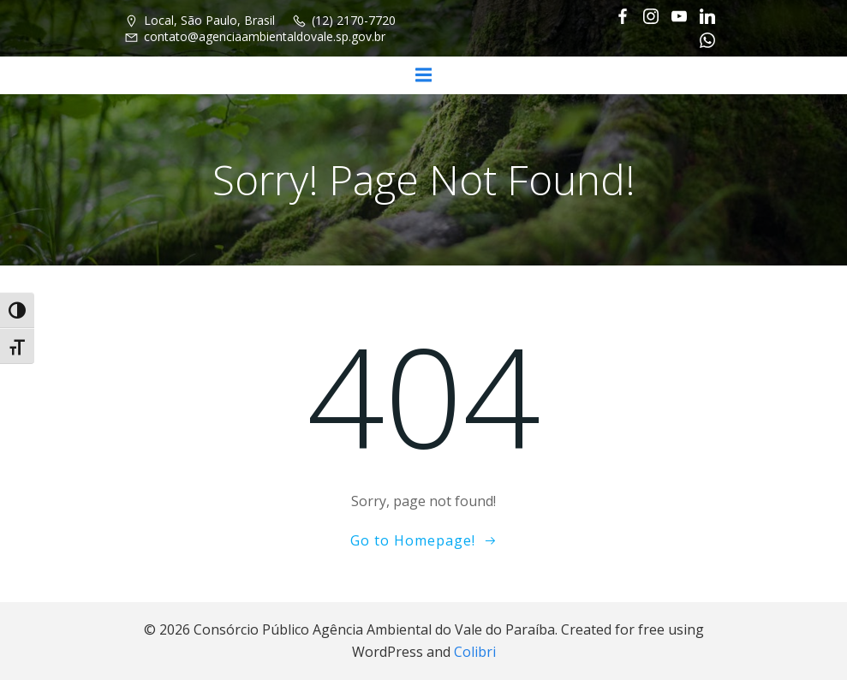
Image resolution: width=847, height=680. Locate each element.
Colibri (475, 651)
